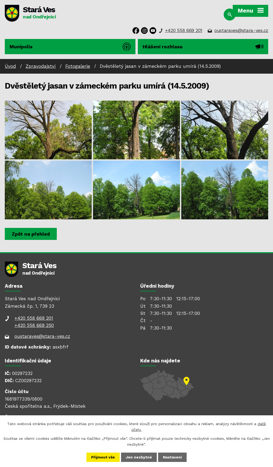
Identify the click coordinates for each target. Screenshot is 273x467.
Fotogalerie (77, 66)
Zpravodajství (41, 66)
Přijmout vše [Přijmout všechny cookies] (103, 457)
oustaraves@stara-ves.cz (241, 30)
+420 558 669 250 (34, 325)
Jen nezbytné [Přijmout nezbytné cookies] (139, 457)
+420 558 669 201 (183, 30)
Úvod (10, 66)
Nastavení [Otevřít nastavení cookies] (172, 457)
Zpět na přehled (31, 234)
